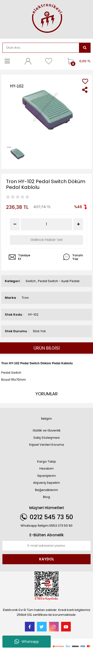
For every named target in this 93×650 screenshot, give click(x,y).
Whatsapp (26, 641)
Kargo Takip (46, 461)
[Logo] (47, 18)
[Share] (85, 90)
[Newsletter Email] (46, 546)
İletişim (46, 418)
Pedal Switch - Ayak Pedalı (58, 281)
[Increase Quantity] (78, 224)
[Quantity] (46, 224)
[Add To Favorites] (85, 81)
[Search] (41, 48)
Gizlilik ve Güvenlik (47, 430)
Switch (31, 281)
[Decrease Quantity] (15, 224)
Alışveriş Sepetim (46, 482)
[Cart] (78, 61)
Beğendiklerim (46, 490)
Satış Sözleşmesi (46, 437)
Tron (25, 297)
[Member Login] (28, 61)
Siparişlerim (46, 475)
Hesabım (46, 468)
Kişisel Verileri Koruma (46, 444)
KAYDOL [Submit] (46, 559)
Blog (46, 497)
